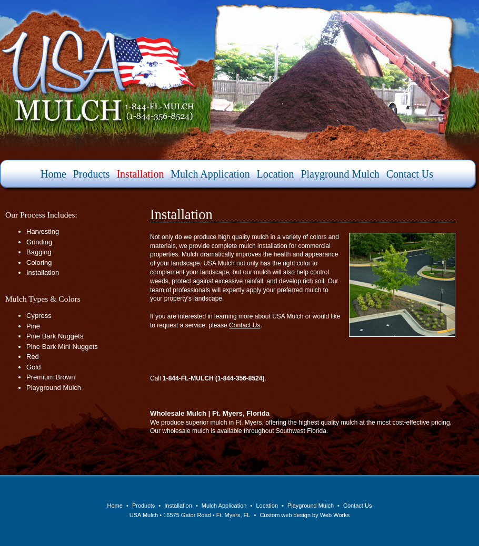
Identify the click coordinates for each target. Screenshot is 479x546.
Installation (140, 174)
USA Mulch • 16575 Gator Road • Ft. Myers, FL (190, 515)
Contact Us (409, 174)
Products (91, 174)
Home (53, 174)
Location (275, 174)
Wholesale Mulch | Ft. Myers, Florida (210, 413)
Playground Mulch (340, 174)
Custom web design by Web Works (305, 515)
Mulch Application (210, 174)
